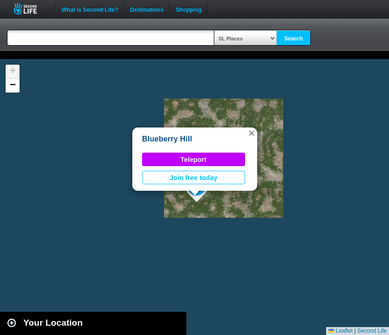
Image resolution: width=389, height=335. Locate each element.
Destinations (147, 9)
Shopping (188, 9)
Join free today (194, 177)
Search (293, 38)
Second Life (30, 8)
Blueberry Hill (167, 139)
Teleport (194, 159)
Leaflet (340, 331)
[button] (251, 133)
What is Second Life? (89, 9)
